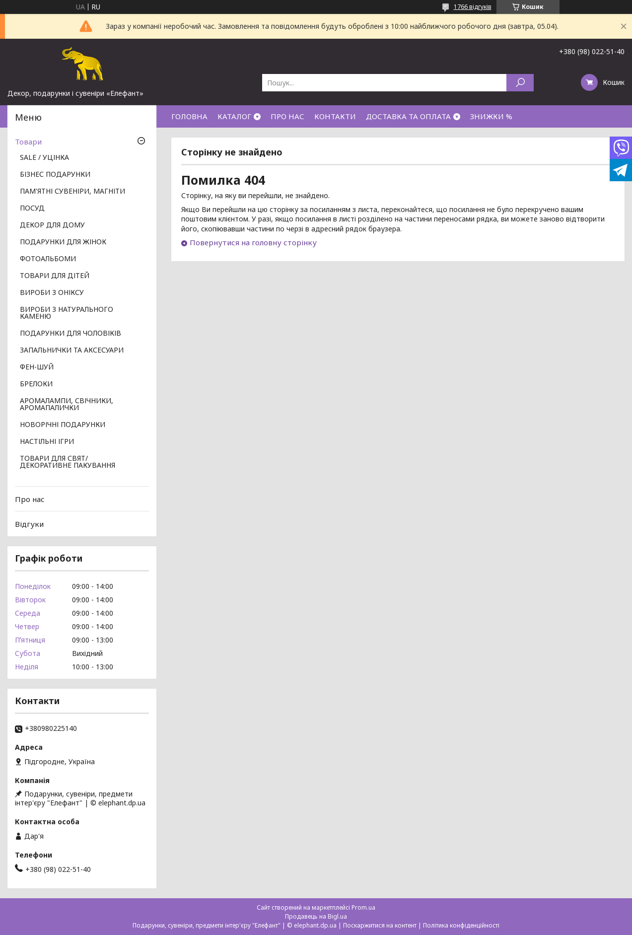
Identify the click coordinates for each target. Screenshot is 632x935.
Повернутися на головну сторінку (253, 242)
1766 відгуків (473, 6)
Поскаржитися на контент (380, 925)
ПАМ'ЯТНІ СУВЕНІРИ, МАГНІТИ (72, 192)
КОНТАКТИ (335, 116)
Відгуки (29, 524)
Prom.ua (363, 907)
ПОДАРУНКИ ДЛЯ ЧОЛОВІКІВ (70, 334)
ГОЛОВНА (189, 116)
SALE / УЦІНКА (44, 158)
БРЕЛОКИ (36, 384)
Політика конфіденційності (461, 925)
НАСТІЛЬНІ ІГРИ (47, 442)
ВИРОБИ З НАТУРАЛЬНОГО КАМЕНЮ (66, 313)
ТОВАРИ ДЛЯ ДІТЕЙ (54, 276)
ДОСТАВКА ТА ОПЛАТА (408, 116)
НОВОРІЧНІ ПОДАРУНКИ (62, 425)
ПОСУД (32, 209)
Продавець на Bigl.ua (316, 916)
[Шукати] (520, 82)
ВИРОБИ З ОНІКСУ (52, 293)
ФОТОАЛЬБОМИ (48, 259)
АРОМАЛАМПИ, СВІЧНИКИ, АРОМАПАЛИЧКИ (66, 404)
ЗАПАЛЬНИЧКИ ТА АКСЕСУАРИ (72, 351)
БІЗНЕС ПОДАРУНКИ (55, 175)
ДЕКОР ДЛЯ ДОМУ (52, 225)
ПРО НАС (287, 116)
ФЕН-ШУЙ (37, 367)
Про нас (30, 499)
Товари (28, 141)
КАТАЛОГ (234, 116)
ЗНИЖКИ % (491, 116)
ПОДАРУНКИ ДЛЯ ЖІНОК (63, 242)
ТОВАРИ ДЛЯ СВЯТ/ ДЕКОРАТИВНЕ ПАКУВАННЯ (67, 462)
